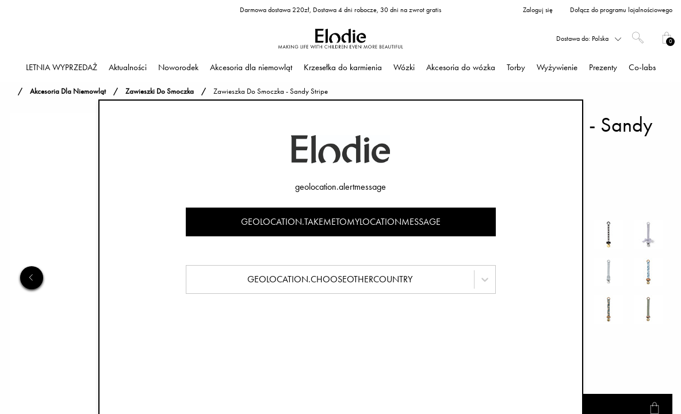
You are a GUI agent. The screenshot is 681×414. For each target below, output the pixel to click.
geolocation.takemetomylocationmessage (341, 222)
